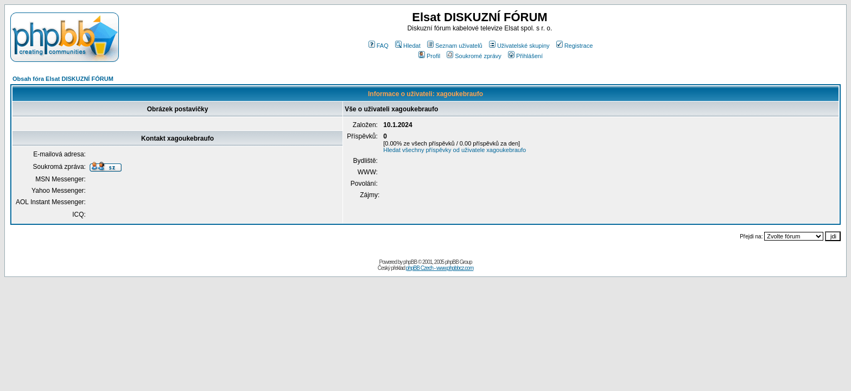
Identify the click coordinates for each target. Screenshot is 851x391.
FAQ (379, 45)
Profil (429, 56)
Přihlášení (525, 56)
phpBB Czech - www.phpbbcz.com (439, 268)
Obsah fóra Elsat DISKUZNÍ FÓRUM (62, 78)
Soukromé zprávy (474, 56)
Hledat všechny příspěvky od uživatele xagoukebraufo (454, 150)
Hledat (408, 45)
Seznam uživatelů (454, 45)
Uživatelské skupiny (519, 45)
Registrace (574, 45)
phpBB (410, 262)
